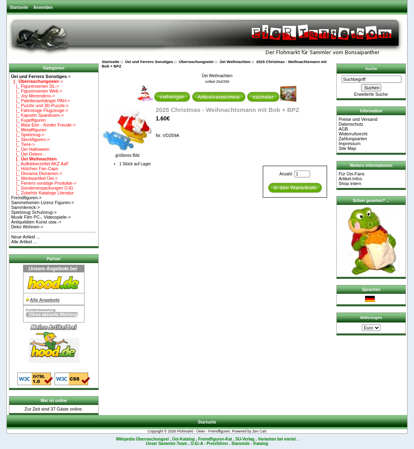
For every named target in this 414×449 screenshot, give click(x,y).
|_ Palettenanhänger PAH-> (40, 100)
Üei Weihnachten (235, 61)
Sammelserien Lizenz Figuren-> (42, 202)
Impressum (349, 143)
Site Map (347, 148)
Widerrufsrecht (353, 133)
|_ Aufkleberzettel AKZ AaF (40, 163)
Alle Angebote (45, 299)
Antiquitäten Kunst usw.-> (36, 221)
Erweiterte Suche (371, 94)
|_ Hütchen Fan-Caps (34, 168)
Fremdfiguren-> (26, 197)
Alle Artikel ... (24, 241)
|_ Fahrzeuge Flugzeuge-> (39, 110)
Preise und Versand (357, 119)
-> (41, 76)
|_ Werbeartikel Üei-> (34, 178)
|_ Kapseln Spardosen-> (37, 115)
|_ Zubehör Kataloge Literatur (42, 192)
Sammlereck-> (25, 207)
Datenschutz (350, 124)
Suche (371, 68)
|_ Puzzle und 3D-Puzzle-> (40, 105)
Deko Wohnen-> (27, 226)
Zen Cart (259, 431)
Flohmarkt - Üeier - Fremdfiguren (203, 431)
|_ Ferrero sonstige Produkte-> (43, 183)
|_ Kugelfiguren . (29, 120)
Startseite (19, 7)
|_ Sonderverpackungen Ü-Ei (42, 188)
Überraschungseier (196, 61)
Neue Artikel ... (25, 236)
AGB (343, 128)
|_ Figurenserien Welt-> (36, 91)
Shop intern (349, 183)
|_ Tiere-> (23, 144)
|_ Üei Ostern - (28, 154)
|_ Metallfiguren (28, 129)
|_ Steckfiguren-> (30, 139)
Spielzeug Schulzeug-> (34, 212)
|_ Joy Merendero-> (33, 95)
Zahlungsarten (352, 138)
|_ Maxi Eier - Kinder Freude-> (43, 124)
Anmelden (43, 7)
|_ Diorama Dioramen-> (36, 173)
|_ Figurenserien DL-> (35, 86)
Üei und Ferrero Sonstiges (149, 61)
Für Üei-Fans (351, 173)
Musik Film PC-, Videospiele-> (40, 217)
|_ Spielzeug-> (27, 134)
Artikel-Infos (350, 178)
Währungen (371, 317)
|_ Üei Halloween (30, 149)
